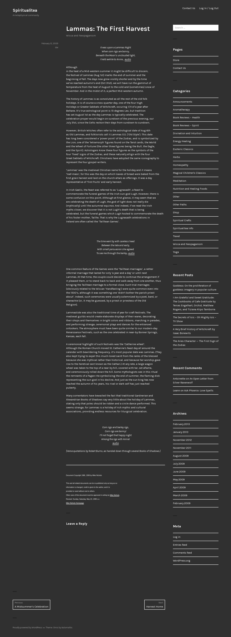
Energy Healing (182, 141)
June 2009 (179, 471)
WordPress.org (181, 560)
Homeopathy (180, 165)
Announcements (182, 101)
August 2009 (181, 455)
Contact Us (188, 8)
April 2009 (179, 487)
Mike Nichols (114, 495)
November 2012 (182, 439)
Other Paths (180, 204)
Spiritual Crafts (182, 220)
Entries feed (180, 544)
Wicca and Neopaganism (81, 35)
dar (56, 47)
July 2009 (179, 463)
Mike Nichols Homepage (75, 503)
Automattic (67, 627)
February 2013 (181, 424)
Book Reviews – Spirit (186, 125)
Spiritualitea (25, 10)
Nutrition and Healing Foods (190, 188)
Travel (176, 236)
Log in (176, 536)
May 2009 (179, 479)
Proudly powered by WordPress (27, 627)
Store (176, 60)
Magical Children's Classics (189, 172)
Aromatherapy (181, 109)
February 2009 (181, 503)
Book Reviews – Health (186, 117)
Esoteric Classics (183, 149)
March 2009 (180, 495)
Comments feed (182, 552)
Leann (176, 390)
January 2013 (180, 432)
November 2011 (182, 447)
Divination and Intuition (187, 133)
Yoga (176, 252)
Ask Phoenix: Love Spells (198, 390)
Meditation (179, 180)
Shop (176, 212)
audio (128, 59)
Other (176, 196)
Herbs (176, 157)
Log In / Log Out (208, 8)
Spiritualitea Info (183, 228)
